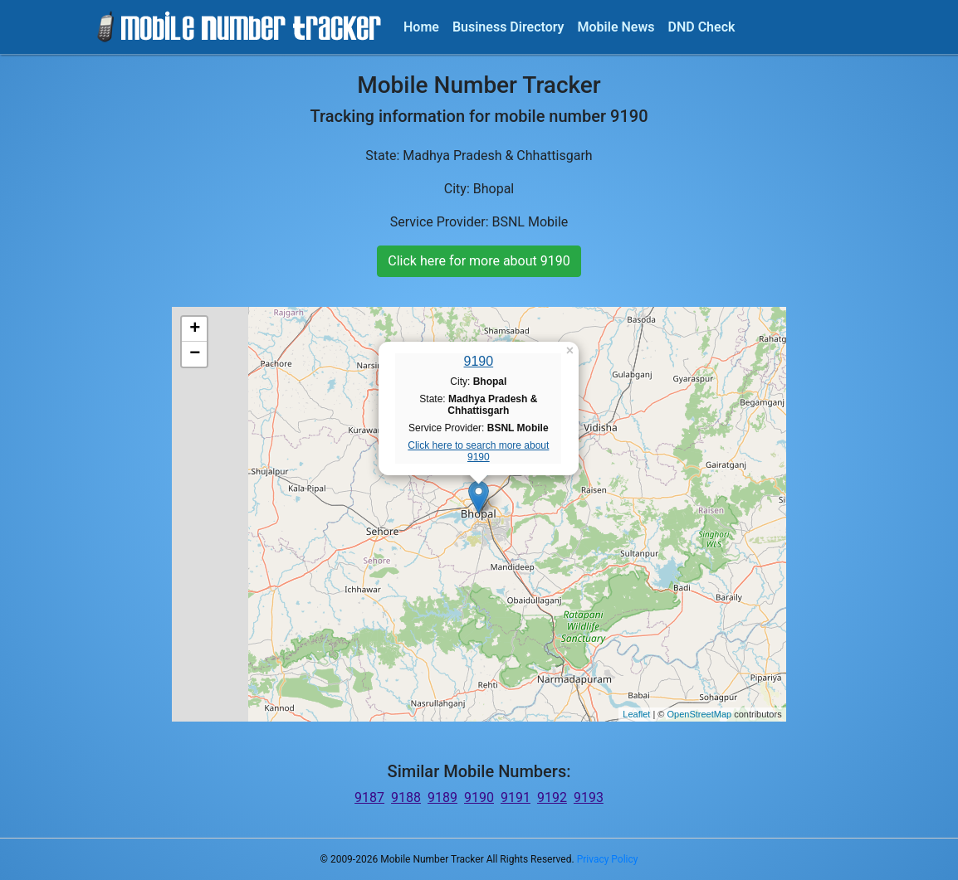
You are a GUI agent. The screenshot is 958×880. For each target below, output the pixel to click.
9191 (515, 797)
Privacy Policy (607, 859)
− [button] (194, 354)
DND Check (701, 27)
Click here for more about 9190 (478, 261)
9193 (589, 797)
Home (421, 27)
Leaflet (636, 714)
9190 (479, 361)
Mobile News (616, 27)
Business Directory (508, 27)
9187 (369, 797)
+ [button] (194, 329)
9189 (442, 797)
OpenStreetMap (699, 714)
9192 (552, 797)
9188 (406, 797)
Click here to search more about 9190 (478, 451)
